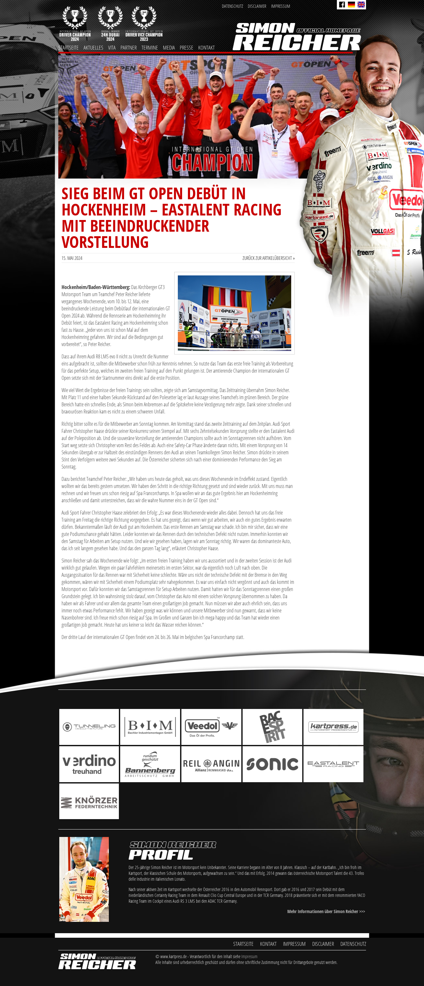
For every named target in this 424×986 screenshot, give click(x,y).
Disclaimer (257, 6)
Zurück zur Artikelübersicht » (269, 258)
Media (169, 47)
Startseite (68, 47)
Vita (112, 47)
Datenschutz (232, 6)
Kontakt (206, 47)
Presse (186, 47)
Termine (150, 47)
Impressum (280, 6)
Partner (128, 47)
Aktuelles (93, 47)
